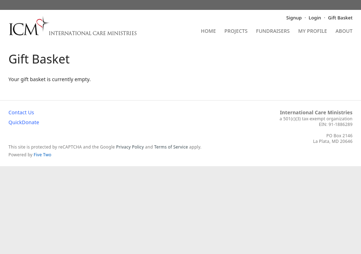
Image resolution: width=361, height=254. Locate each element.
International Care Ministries (316, 112)
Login (315, 17)
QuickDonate (23, 122)
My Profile (312, 31)
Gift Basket (340, 17)
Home (208, 31)
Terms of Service (171, 147)
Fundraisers (272, 31)
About (344, 31)
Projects (236, 31)
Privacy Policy (130, 147)
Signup (294, 17)
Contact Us (21, 112)
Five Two (42, 155)
